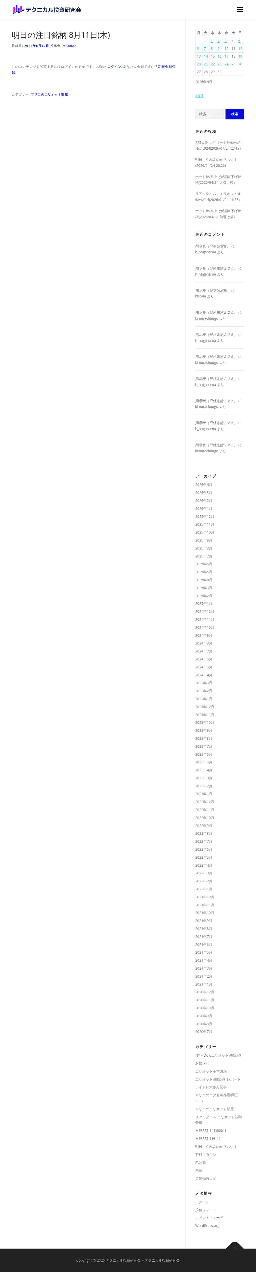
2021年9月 (203, 920)
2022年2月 (203, 881)
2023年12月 (204, 706)
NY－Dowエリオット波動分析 (219, 1055)
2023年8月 (203, 738)
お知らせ (202, 1063)
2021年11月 (204, 905)
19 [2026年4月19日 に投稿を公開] (240, 56)
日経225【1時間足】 (211, 1130)
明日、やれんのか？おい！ (216, 1146)
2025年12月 (204, 516)
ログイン (114, 66)
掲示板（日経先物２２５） (216, 268)
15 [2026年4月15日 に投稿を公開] (213, 56)
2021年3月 (203, 968)
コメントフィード (209, 1217)
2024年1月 (203, 698)
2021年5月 (203, 952)
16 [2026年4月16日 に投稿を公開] (220, 56)
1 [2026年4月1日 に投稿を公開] (212, 40)
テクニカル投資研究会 (162, 1260)
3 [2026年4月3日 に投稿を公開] (225, 40)
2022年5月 (203, 857)
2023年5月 (203, 762)
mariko (69, 46)
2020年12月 (204, 992)
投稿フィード (205, 1209)
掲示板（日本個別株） (212, 246)
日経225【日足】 (208, 1138)
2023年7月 (203, 746)
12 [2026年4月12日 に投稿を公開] (240, 48)
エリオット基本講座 (211, 1071)
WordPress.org (207, 1225)
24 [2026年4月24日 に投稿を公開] (226, 64)
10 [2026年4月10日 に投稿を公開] (226, 48)
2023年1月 (203, 793)
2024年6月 (203, 659)
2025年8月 (203, 548)
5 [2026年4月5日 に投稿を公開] (239, 40)
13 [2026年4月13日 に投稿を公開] (199, 56)
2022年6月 (203, 849)
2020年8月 (203, 1023)
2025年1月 (203, 603)
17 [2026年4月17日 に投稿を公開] (226, 56)
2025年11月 (204, 524)
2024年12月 (204, 611)
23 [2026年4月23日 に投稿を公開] (220, 64)
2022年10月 (204, 817)
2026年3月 (203, 492)
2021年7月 (203, 936)
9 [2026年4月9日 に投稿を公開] (219, 48)
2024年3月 (203, 682)
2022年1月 (203, 889)
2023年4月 (203, 770)
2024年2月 (203, 690)
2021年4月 (203, 960)
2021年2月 (203, 976)
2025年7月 (203, 556)
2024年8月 (203, 643)
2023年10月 (204, 722)
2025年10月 (204, 532)
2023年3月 (203, 778)
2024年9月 (203, 635)
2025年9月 (203, 540)
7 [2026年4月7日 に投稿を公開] (205, 48)
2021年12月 (204, 897)
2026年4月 (203, 484)
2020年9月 (203, 1015)
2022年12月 (204, 801)
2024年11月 (204, 619)
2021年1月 (203, 984)
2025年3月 (203, 587)
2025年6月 (203, 563)
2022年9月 (203, 825)
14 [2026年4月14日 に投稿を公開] (206, 56)
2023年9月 (203, 730)
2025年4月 (203, 579)
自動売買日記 (205, 1178)
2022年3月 (203, 873)
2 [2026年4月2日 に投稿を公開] (219, 40)
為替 (198, 1170)
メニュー (240, 9)
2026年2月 (203, 500)
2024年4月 (203, 675)
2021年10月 (204, 912)
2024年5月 (203, 667)
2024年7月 (203, 651)
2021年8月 (203, 928)
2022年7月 (203, 841)
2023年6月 (203, 754)
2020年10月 (204, 1007)
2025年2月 (203, 595)
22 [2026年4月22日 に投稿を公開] (213, 64)
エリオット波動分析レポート (218, 1079)
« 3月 (199, 95)
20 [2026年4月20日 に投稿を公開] (199, 64)
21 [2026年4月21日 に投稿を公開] (206, 64)
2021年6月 (203, 944)
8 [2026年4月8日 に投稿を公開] (212, 48)
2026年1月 (203, 508)
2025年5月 (203, 571)
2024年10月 (204, 627)
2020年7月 (203, 1031)
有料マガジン (205, 1154)
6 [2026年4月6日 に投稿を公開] (198, 48)
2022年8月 (203, 833)
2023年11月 (204, 714)
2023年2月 (203, 786)
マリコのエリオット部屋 (49, 94)
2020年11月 (204, 1000)
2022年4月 (203, 865)
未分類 (200, 1162)
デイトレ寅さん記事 (211, 1087)
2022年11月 (204, 809)
